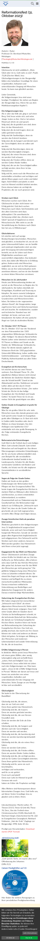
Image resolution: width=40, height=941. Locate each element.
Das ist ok (29, 938)
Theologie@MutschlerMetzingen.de (17, 59)
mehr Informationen (30, 933)
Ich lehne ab (10, 938)
